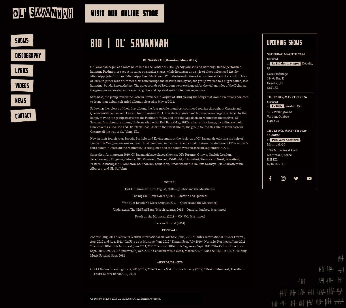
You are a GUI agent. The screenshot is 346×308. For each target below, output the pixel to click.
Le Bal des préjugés (285, 63)
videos (22, 85)
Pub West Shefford (285, 140)
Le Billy (277, 106)
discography (28, 55)
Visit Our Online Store (124, 13)
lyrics (21, 70)
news (20, 100)
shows (22, 40)
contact (23, 115)
